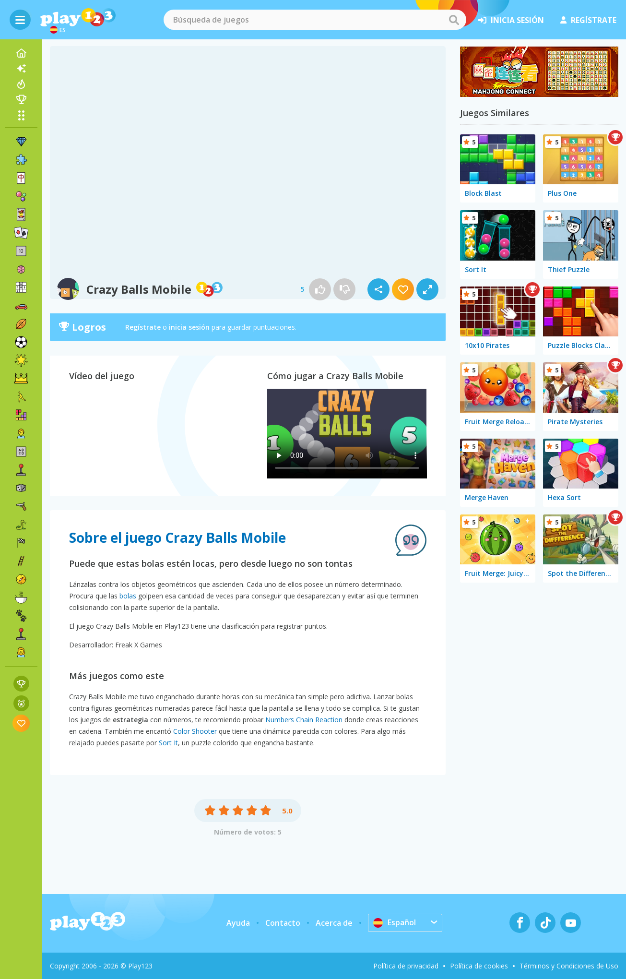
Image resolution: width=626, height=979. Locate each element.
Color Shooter (195, 731)
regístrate (588, 20)
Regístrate (143, 327)
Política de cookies (479, 965)
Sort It (168, 742)
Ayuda (238, 923)
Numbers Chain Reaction (304, 719)
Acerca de (334, 923)
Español (394, 922)
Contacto (282, 923)
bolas (127, 595)
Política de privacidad (405, 965)
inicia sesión (511, 20)
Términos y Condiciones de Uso (569, 965)
